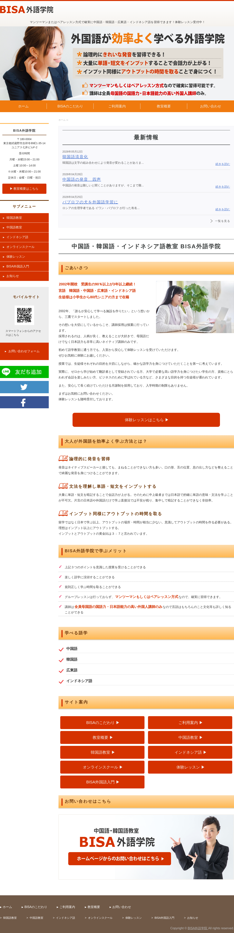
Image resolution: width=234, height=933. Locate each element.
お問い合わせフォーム (24, 351)
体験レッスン (188, 767)
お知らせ (12, 276)
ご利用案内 (117, 106)
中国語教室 (188, 737)
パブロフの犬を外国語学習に (90, 202)
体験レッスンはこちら (144, 420)
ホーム (23, 106)
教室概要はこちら (25, 188)
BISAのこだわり (70, 106)
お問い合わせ (210, 106)
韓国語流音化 (75, 157)
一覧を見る (222, 221)
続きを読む (222, 164)
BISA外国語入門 (100, 782)
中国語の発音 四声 (81, 179)
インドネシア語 (188, 752)
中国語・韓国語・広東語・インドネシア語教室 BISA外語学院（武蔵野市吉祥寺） (26, 9)
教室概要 (164, 106)
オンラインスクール (100, 767)
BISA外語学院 (198, 928)
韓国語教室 (100, 752)
